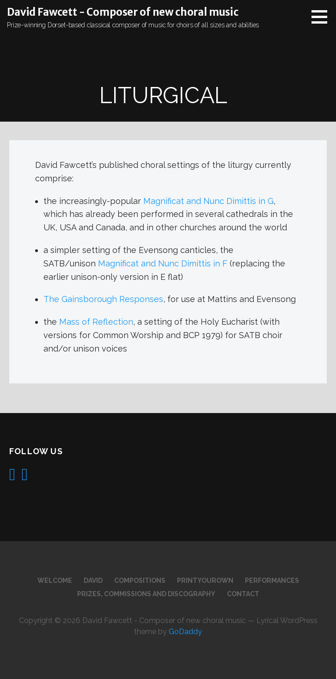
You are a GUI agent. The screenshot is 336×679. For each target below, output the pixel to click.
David (93, 580)
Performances (272, 580)
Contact (243, 594)
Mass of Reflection (96, 322)
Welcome (54, 580)
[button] (322, 17)
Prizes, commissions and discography (146, 594)
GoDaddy (185, 631)
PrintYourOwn (205, 580)
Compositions (139, 580)
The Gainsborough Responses (103, 299)
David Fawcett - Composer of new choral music (122, 12)
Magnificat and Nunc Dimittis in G (208, 201)
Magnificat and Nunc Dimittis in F (162, 263)
